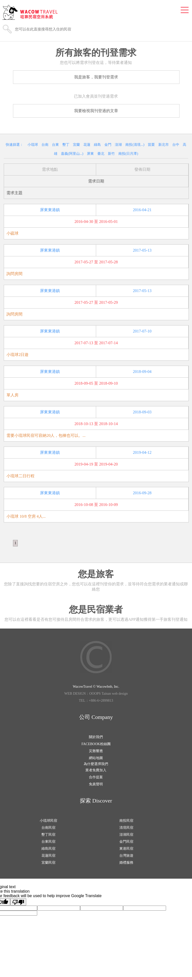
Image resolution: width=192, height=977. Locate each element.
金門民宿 (126, 841)
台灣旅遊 (126, 855)
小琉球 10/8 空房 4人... (25, 516)
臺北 (100, 154)
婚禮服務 (126, 862)
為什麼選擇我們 (96, 764)
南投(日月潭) (128, 154)
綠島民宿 (48, 848)
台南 (44, 145)
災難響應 (96, 751)
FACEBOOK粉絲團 (95, 744)
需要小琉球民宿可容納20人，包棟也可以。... (45, 435)
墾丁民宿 (48, 834)
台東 (55, 145)
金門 (107, 145)
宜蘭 (76, 145)
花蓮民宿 (48, 855)
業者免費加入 (95, 770)
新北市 (163, 145)
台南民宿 (48, 827)
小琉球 (32, 145)
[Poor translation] (18, 902)
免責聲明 (96, 784)
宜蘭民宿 (48, 862)
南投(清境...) (134, 145)
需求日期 (96, 181)
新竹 (111, 154)
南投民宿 (126, 820)
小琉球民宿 (48, 820)
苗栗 (151, 145)
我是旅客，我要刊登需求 (96, 77)
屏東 (90, 154)
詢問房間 (14, 274)
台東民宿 (48, 841)
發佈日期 (142, 169)
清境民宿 (126, 827)
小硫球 (12, 233)
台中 (175, 145)
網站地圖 (96, 758)
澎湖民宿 (126, 834)
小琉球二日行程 (20, 476)
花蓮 (86, 145)
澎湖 (118, 145)
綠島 (97, 145)
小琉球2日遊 (17, 354)
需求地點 (50, 169)
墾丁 (65, 145)
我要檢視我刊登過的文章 (96, 111)
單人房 (12, 395)
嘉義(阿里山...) (72, 154)
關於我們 (96, 737)
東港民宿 (126, 848)
